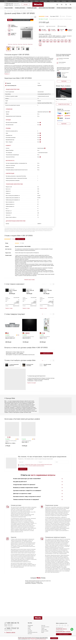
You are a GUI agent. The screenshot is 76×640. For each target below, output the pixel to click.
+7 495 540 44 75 (8, 3)
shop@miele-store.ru (61, 629)
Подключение (51, 1)
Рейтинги (36, 1)
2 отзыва (46, 16)
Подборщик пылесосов (32, 632)
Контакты (70, 1)
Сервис (42, 628)
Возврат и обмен (44, 630)
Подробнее (63, 81)
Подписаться (64, 461)
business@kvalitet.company (63, 631)
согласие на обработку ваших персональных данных (27, 638)
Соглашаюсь (54, 638)
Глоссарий (30, 630)
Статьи (29, 629)
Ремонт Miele (44, 629)
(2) (18, 334)
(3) (34, 438)
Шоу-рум (20, 1)
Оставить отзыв (9, 238)
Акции (32, 1)
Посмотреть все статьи (63, 104)
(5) (18, 438)
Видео (42, 632)
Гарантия (58, 1)
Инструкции (64, 1)
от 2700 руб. (44, 30)
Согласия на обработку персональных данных (36, 465)
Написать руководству (63, 634)
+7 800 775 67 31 (8, 5)
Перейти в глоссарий (31, 382)
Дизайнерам (26, 1)
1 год (61, 30)
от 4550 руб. (53, 30)
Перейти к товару (8, 307)
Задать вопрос (46, 352)
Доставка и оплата (43, 1)
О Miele (29, 626)
